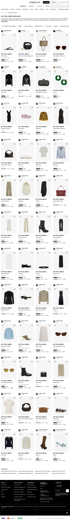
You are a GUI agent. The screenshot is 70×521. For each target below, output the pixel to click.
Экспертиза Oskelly (32, 487)
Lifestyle (47, 6)
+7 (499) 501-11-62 (44, 495)
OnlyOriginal (42, 66)
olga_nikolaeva (42, 30)
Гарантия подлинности (19, 487)
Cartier (40, 506)
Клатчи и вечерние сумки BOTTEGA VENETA (26, 471)
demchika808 (42, 429)
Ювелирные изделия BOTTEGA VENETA (26, 473)
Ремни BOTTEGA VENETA (58, 473)
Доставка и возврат (19, 492)
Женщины (23, 6)
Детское (40, 6)
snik (22, 30)
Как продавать (30, 484)
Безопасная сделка (19, 489)
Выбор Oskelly (4, 9)
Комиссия (29, 492)
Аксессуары (25, 9)
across (6, 103)
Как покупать (17, 484)
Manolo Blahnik (53, 506)
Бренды (18, 9)
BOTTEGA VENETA (6, 54)
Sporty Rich (3, 507)
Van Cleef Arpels (25, 506)
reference (23, 103)
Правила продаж (41, 518)
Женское (3, 12)
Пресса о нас (4, 489)
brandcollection (60, 429)
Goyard (30, 506)
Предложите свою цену (20, 494)
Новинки (12, 9)
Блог (2, 492)
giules (57, 66)
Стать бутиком (30, 494)
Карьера (3, 496)
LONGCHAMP (46, 506)
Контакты (42, 486)
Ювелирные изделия (63, 9)
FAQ (41, 488)
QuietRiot (6, 66)
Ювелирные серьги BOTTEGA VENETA (9, 473)
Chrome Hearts (17, 506)
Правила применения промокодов (19, 500)
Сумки (47, 9)
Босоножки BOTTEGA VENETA (9, 471)
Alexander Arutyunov (61, 506)
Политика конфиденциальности (57, 518)
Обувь (36, 9)
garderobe (7, 30)
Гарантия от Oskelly (6, 487)
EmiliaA (58, 30)
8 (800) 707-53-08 (44, 492)
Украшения (53, 9)
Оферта (47, 518)
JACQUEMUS (35, 506)
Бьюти (31, 9)
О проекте (3, 484)
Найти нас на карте (45, 501)
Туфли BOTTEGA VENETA (58, 471)
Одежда (42, 9)
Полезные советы (18, 496)
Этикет (3, 494)
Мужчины (31, 6)
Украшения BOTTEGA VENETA (43, 471)
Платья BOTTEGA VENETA (41, 473)
